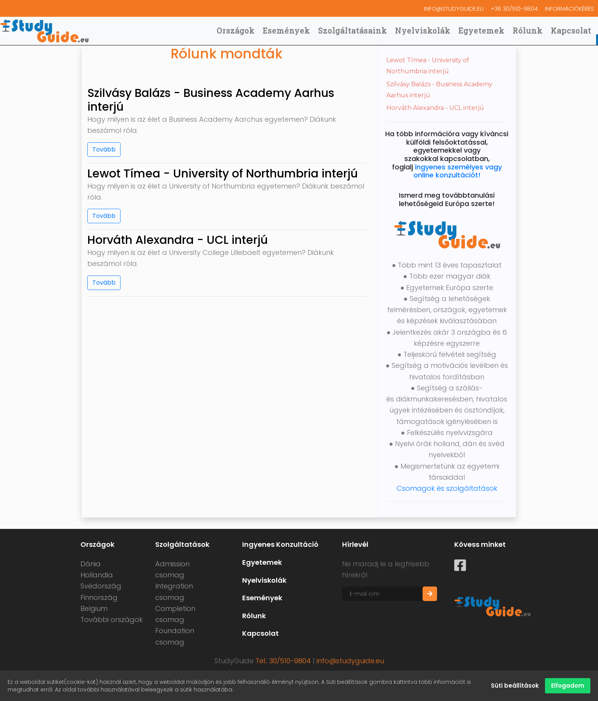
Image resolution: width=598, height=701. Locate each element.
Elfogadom (567, 686)
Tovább (104, 149)
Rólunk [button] (528, 30)
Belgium (94, 608)
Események (286, 30)
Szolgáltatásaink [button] (352, 30)
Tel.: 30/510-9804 (283, 661)
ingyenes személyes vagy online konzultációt (457, 171)
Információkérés (563, 8)
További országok (111, 619)
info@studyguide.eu (422, 8)
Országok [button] (236, 30)
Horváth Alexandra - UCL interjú (435, 107)
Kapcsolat (571, 30)
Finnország (98, 597)
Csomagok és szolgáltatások (447, 488)
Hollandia (96, 575)
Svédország (100, 586)
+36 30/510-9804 (496, 8)
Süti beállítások (515, 686)
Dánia (90, 564)
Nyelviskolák (422, 30)
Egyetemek (481, 30)
